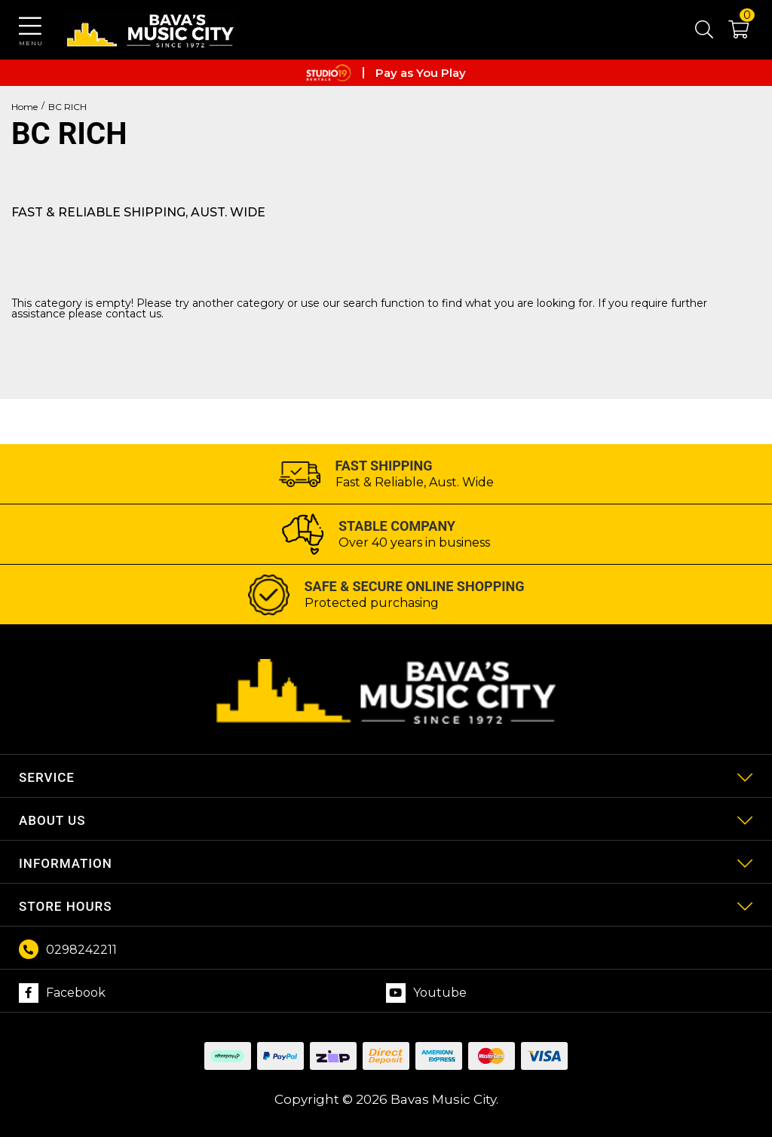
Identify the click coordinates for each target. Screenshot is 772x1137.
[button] (731, 32)
